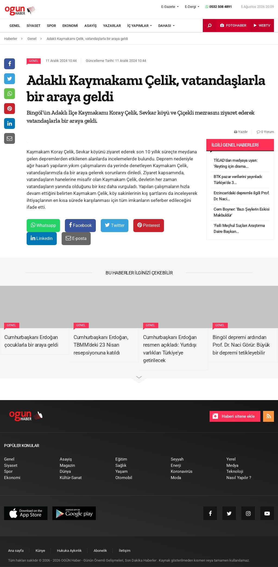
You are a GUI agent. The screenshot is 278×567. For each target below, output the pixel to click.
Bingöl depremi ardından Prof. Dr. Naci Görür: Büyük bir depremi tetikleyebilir (241, 345)
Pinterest (148, 225)
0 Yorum (265, 132)
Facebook (80, 225)
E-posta (76, 238)
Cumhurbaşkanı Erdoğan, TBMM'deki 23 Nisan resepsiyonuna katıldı (101, 345)
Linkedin (42, 238)
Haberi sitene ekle (234, 416)
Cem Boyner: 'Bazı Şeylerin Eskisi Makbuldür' (242, 212)
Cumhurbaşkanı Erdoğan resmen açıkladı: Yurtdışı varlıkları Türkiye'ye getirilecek (170, 349)
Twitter (114, 225)
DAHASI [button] (165, 26)
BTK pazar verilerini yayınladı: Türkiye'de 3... (238, 179)
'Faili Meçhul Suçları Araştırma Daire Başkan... (239, 228)
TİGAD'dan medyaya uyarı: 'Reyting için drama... (235, 163)
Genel (33, 61)
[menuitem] (18, 26)
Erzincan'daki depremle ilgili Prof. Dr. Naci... (242, 196)
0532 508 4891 (219, 7)
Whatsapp (43, 225)
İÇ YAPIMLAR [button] (138, 26)
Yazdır (241, 132)
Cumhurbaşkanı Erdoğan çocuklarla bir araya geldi (31, 341)
